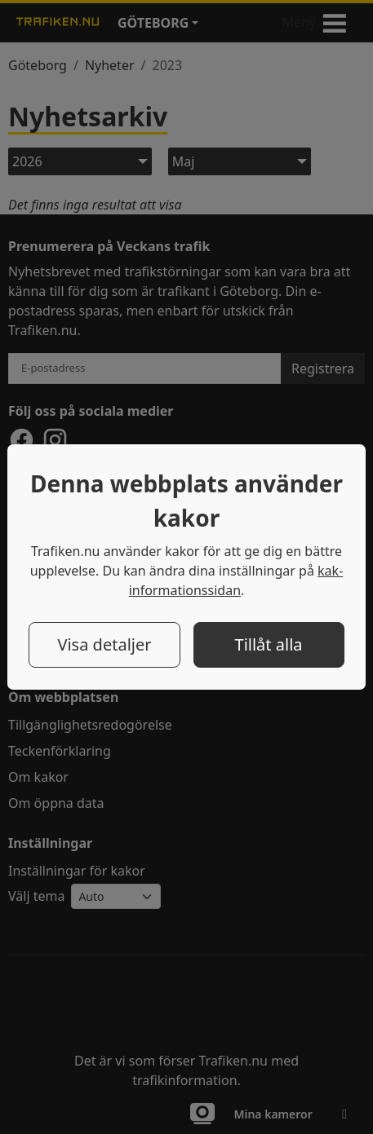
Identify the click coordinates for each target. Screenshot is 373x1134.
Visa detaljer (104, 644)
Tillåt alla (269, 644)
